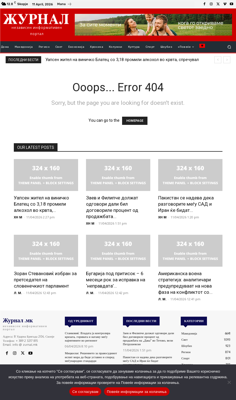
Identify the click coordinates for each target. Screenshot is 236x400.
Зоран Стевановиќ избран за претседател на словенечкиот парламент (45, 280)
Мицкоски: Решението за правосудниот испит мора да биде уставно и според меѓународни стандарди (91, 356)
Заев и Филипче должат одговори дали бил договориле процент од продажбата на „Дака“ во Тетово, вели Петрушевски (148, 338)
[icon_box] (64, 5)
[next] (226, 59)
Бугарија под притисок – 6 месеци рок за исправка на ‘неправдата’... (115, 280)
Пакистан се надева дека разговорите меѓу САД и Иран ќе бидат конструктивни (147, 360)
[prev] (217, 59)
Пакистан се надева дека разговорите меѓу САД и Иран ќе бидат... (186, 204)
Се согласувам (85, 392)
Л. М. (18, 293)
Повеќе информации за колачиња (137, 392)
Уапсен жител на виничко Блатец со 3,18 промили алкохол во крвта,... (41, 204)
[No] (229, 382)
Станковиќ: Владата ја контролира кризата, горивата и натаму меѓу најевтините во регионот (87, 336)
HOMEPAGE (134, 121)
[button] (229, 47)
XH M (18, 217)
